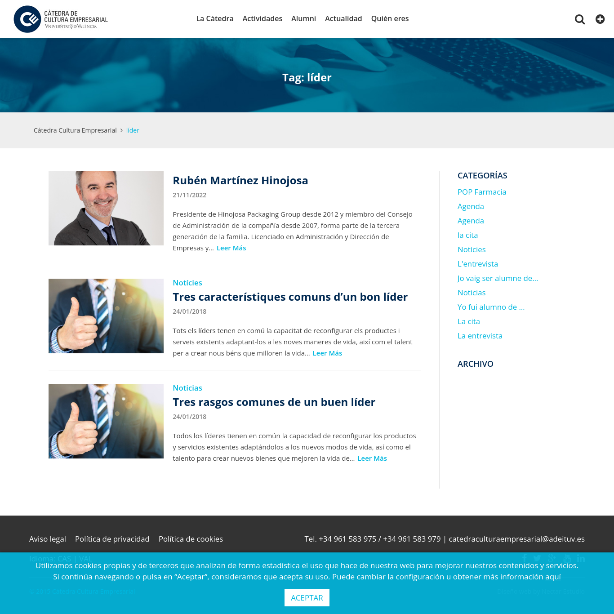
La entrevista (480, 335)
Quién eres (390, 18)
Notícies (187, 282)
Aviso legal (47, 539)
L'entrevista (478, 263)
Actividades (263, 18)
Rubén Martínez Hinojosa (240, 180)
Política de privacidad (112, 539)
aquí (553, 576)
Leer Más (231, 247)
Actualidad (343, 18)
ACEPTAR (307, 597)
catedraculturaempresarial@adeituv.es (517, 539)
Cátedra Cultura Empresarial (75, 130)
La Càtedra (214, 18)
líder (132, 130)
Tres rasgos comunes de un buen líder (274, 401)
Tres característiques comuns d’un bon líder (290, 296)
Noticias (187, 388)
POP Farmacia (482, 192)
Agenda (471, 206)
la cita (468, 235)
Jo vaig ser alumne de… (498, 278)
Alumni (303, 18)
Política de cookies (191, 539)
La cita (469, 321)
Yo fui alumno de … (491, 307)
